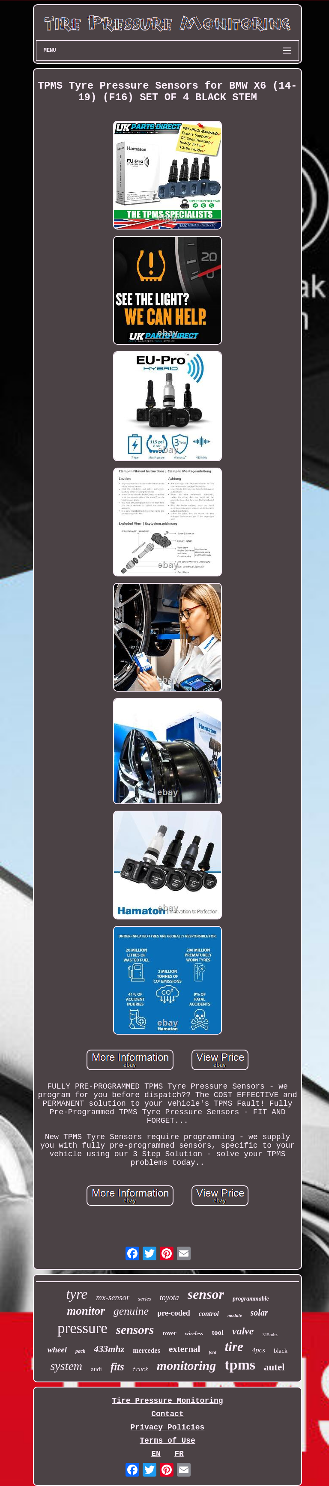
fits (117, 1367)
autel (274, 1367)
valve (243, 1331)
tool (217, 1332)
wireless (194, 1333)
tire (234, 1346)
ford (212, 1352)
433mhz (109, 1348)
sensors (135, 1330)
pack (80, 1351)
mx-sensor (112, 1297)
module (234, 1315)
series (144, 1298)
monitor (86, 1310)
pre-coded (173, 1313)
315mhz (269, 1334)
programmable (251, 1298)
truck (140, 1370)
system (66, 1366)
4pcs (258, 1350)
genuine (131, 1311)
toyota (169, 1297)
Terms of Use (167, 1440)
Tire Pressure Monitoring (167, 1400)
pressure (82, 1328)
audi (96, 1369)
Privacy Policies (168, 1427)
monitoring (186, 1365)
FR (179, 1454)
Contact (167, 1414)
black (280, 1350)
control (209, 1313)
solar (259, 1312)
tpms (239, 1365)
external (184, 1349)
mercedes (146, 1350)
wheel (57, 1349)
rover (169, 1333)
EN (156, 1454)
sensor (206, 1294)
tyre (76, 1294)
